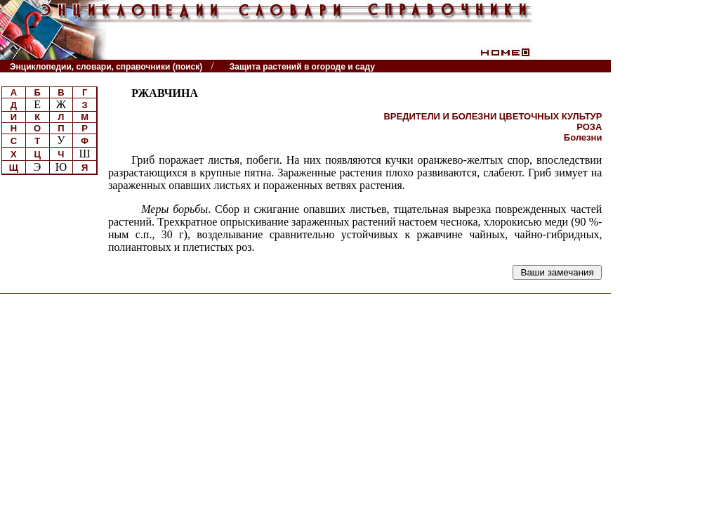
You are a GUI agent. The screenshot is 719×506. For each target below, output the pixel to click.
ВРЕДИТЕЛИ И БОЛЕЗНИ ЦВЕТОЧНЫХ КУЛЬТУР (492, 116)
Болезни (583, 137)
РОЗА (589, 127)
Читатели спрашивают (557, 66)
